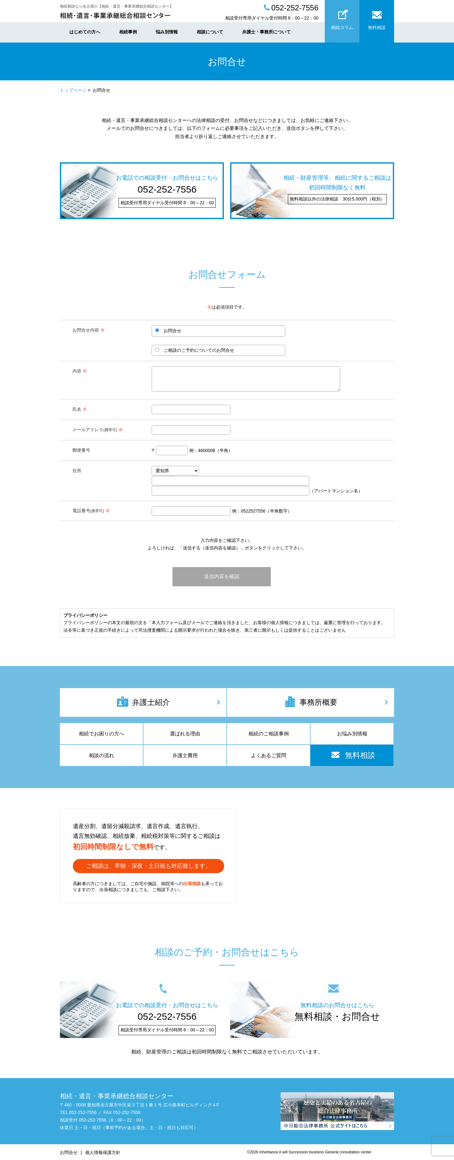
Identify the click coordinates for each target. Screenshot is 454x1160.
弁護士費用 (185, 755)
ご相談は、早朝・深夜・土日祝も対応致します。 (148, 866)
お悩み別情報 (352, 733)
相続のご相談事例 (268, 733)
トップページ (73, 90)
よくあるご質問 (268, 755)
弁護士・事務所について (266, 31)
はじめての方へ (84, 31)
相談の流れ (101, 755)
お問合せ (69, 1152)
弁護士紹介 (143, 701)
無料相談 (377, 18)
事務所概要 (310, 701)
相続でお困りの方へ (101, 733)
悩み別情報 (167, 31)
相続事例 (128, 31)
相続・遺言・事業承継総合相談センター (116, 1096)
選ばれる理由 (185, 733)
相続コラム (342, 18)
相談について (210, 31)
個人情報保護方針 (102, 1152)
